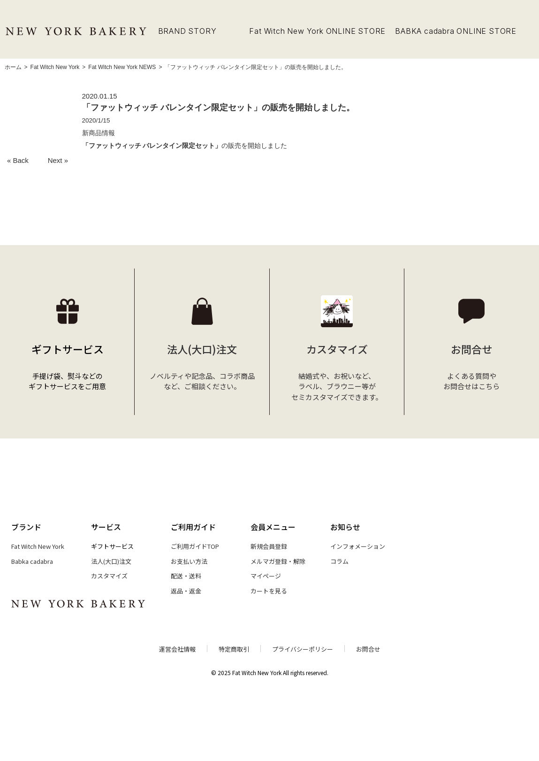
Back (21, 160)
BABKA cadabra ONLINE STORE (455, 31)
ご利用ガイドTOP (195, 546)
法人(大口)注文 (111, 561)
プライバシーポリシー (302, 649)
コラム (339, 561)
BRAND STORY (187, 31)
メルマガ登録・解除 (278, 561)
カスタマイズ (109, 575)
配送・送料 (186, 575)
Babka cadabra (32, 561)
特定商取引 (234, 649)
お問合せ (368, 649)
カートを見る (269, 590)
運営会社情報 (177, 649)
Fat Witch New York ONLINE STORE (317, 31)
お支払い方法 (189, 561)
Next (55, 160)
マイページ (266, 575)
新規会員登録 (269, 546)
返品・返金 (186, 590)
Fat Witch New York (37, 546)
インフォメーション (357, 546)
